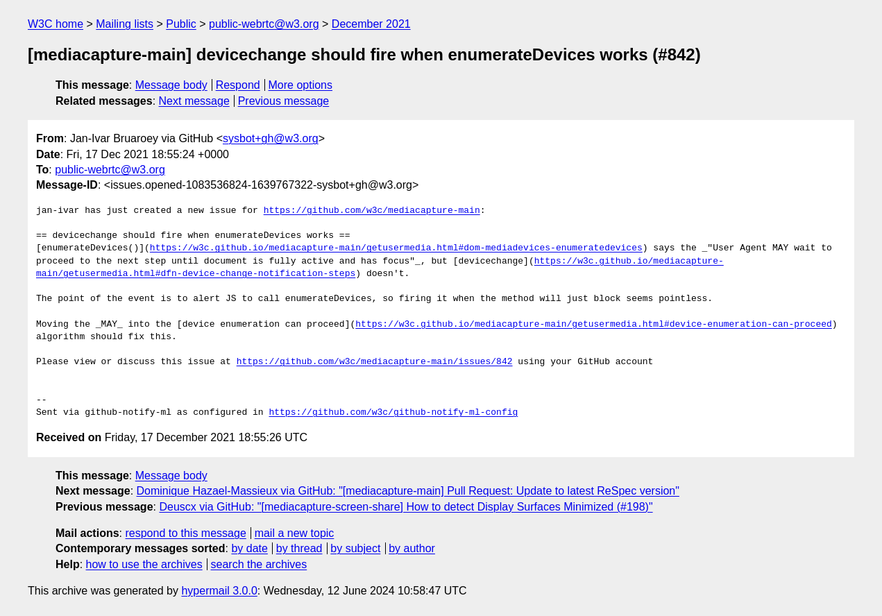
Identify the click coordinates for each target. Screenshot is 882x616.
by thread (299, 548)
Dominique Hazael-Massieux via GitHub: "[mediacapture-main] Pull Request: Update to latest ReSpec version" (408, 491)
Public (181, 24)
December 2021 (371, 24)
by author (412, 548)
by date (249, 548)
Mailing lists (124, 24)
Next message (194, 101)
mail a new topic (294, 533)
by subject (355, 548)
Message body (171, 85)
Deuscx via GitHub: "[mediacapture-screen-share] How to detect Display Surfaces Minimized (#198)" (405, 507)
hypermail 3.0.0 (219, 591)
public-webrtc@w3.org (264, 24)
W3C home (55, 24)
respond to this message (185, 533)
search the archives (259, 564)
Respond (238, 85)
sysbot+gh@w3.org (271, 138)
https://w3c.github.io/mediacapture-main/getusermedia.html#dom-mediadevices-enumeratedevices (396, 248)
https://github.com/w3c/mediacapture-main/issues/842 (375, 362)
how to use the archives (144, 564)
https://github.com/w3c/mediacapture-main (372, 211)
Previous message (284, 101)
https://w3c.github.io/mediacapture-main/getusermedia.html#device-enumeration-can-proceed (593, 324)
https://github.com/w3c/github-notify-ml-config (393, 413)
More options (301, 85)
